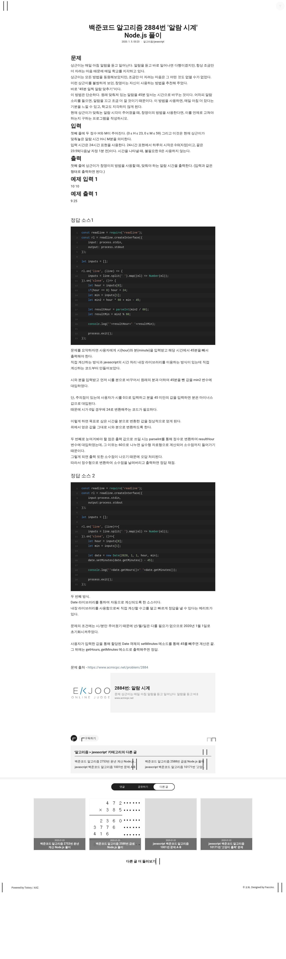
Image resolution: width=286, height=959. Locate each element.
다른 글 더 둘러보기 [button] (141, 927)
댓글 (122, 852)
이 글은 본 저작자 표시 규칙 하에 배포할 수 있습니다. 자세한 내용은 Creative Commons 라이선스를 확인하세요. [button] (211, 804)
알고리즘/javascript (153, 41)
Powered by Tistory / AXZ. (25, 953)
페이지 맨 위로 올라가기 (280, 953)
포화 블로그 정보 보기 (280, 6)
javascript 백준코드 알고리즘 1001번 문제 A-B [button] (171, 890)
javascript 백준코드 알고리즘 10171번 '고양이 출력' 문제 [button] (226, 890)
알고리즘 (81, 818)
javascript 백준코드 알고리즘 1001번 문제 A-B (105, 832)
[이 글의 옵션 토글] (74, 804)
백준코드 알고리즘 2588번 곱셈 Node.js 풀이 (174, 827)
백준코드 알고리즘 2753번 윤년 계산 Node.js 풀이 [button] (59, 890)
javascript (99, 818)
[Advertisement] (143, 759)
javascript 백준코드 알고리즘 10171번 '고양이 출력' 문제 (178, 832)
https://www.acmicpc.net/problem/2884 (118, 667)
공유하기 (143, 852)
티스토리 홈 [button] (6, 953)
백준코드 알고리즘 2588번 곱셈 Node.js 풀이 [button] (115, 890)
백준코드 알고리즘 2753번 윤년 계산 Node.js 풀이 (108, 827)
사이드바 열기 (6, 6)
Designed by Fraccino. (262, 952)
